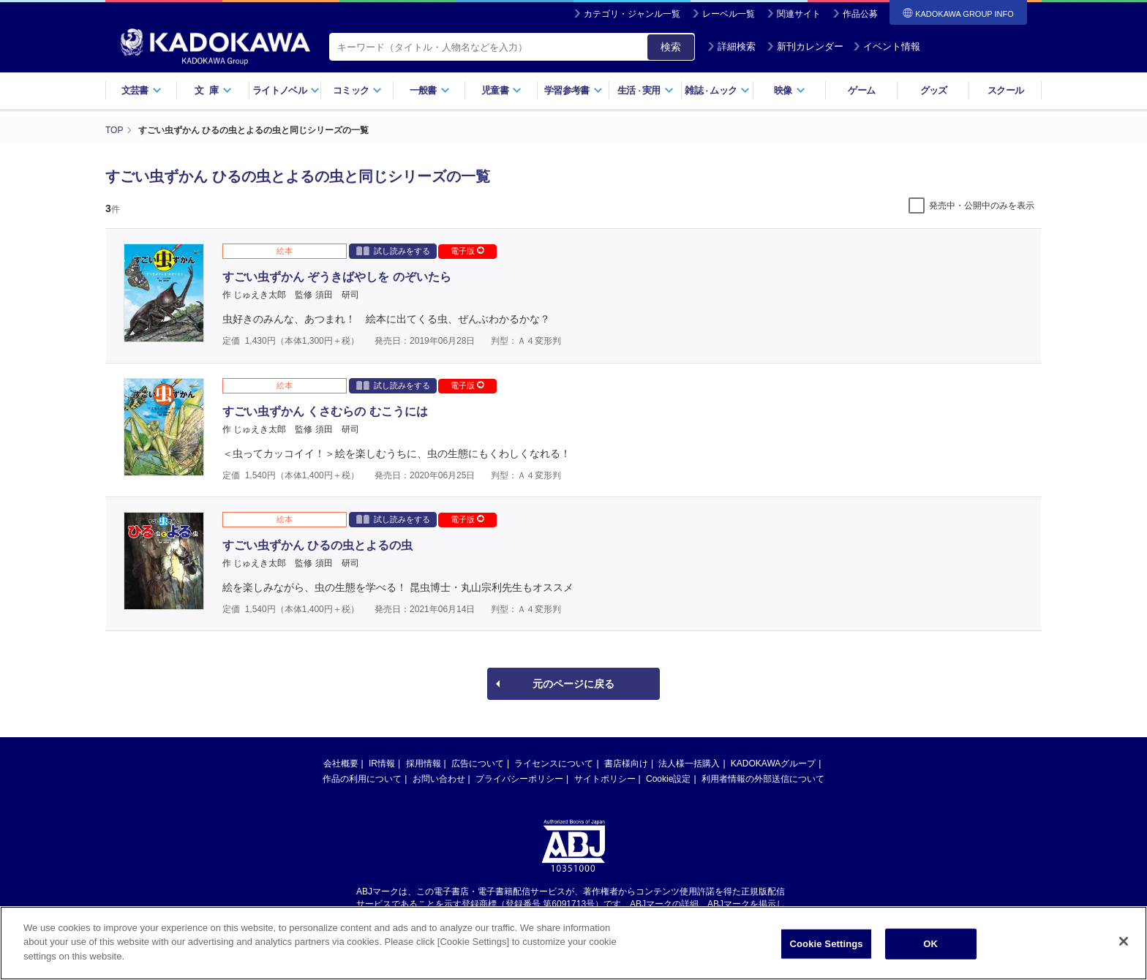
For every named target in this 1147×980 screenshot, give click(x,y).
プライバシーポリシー (519, 779)
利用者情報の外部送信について (763, 779)
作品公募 (860, 14)
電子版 (467, 250)
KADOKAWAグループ (773, 763)
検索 (671, 47)
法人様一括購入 (689, 763)
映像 (789, 90)
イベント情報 (886, 46)
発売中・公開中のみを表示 (981, 205)
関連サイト (799, 14)
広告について (477, 763)
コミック (357, 90)
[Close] (1123, 946)
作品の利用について (362, 779)
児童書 (501, 90)
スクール (1005, 90)
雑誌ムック (717, 90)
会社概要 (340, 763)
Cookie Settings (826, 948)
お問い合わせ (439, 779)
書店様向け (626, 763)
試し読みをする (393, 250)
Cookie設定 (668, 779)
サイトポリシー (605, 779)
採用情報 (423, 763)
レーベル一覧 (728, 14)
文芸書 (141, 90)
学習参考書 (573, 90)
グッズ (933, 90)
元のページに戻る (573, 684)
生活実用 (645, 90)
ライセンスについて (553, 763)
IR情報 (382, 763)
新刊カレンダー (805, 46)
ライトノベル (286, 90)
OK (930, 948)
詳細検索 (731, 46)
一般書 (430, 90)
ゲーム (861, 90)
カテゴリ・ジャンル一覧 (632, 14)
